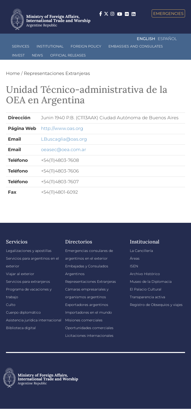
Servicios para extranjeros (28, 281)
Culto (10, 304)
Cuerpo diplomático (23, 312)
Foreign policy (86, 46)
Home (13, 73)
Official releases (68, 55)
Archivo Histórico (145, 274)
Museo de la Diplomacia (151, 281)
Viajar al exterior (20, 274)
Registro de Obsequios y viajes (156, 304)
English (146, 38)
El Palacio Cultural (145, 289)
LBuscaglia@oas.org (64, 139)
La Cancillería (141, 250)
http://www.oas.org (62, 128)
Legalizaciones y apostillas (28, 250)
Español (167, 38)
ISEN (134, 266)
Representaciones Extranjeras (57, 73)
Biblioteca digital (21, 328)
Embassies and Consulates (135, 46)
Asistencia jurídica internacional (33, 320)
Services (20, 46)
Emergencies (168, 13)
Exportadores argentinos (86, 304)
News (37, 55)
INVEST (18, 55)
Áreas (135, 258)
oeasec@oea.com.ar (63, 149)
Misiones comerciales (83, 320)
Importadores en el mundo (88, 312)
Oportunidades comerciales (89, 328)
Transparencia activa (147, 297)
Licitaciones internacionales (89, 335)
